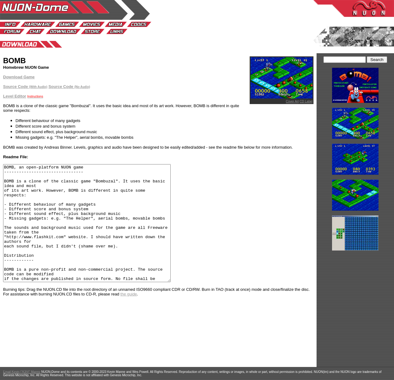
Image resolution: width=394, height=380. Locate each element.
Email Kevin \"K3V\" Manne (22, 371)
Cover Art (292, 101)
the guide (128, 317)
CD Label (306, 101)
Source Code (69, 86)
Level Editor (14, 96)
